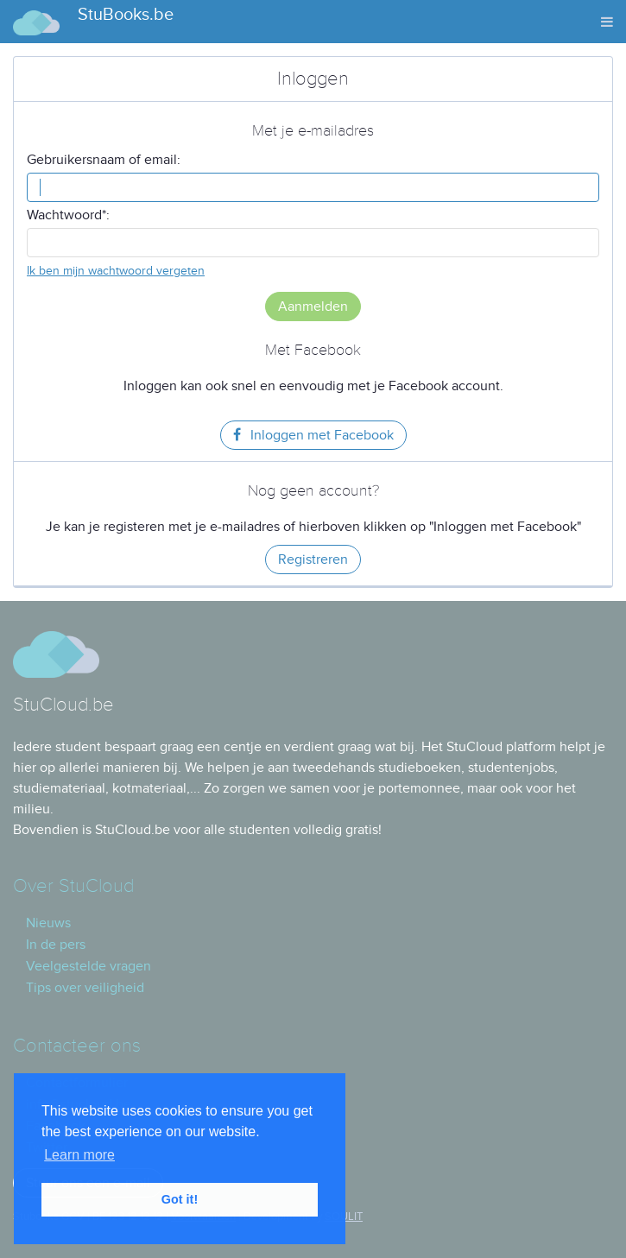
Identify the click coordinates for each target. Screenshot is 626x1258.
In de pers (55, 944)
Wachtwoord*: (68, 215)
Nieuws (48, 923)
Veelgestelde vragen (88, 966)
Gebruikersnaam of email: (103, 159)
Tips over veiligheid (85, 987)
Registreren (313, 559)
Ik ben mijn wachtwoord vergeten (116, 270)
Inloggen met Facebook (313, 435)
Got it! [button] (179, 1199)
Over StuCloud (73, 886)
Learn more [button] (79, 1154)
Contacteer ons (77, 1046)
